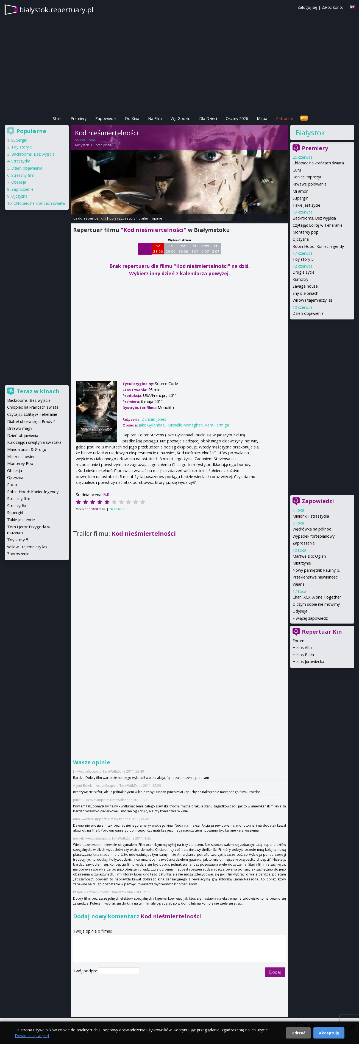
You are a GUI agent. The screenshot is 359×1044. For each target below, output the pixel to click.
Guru (297, 170)
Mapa (262, 118)
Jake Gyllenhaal (152, 425)
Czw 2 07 (205, 248)
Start (57, 118)
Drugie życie (304, 272)
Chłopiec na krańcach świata (318, 162)
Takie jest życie (306, 205)
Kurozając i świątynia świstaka (34, 442)
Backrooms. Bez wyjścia (314, 218)
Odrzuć (298, 1032)
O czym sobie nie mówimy (316, 604)
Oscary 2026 (237, 118)
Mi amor (300, 191)
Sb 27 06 (145, 248)
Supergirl (300, 198)
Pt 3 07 (215, 248)
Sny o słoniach (305, 293)
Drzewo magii (19, 428)
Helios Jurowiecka (308, 661)
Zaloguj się (307, 7)
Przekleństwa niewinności (315, 577)
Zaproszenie (304, 543)
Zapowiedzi (105, 118)
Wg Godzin (180, 118)
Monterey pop (306, 232)
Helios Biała (303, 654)
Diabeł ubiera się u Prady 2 (31, 421)
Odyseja (300, 611)
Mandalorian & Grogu (26, 449)
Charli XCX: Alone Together (317, 597)
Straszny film (22, 175)
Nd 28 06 (158, 248)
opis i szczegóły (122, 218)
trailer (143, 218)
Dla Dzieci (208, 118)
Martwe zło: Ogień (309, 556)
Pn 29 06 (171, 248)
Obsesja (18, 182)
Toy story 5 (303, 259)
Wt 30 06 (183, 248)
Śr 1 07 (195, 248)
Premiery (79, 118)
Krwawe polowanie (310, 184)
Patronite (284, 118)
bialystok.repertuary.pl (56, 10)
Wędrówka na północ (312, 529)
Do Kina (132, 118)
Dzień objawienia (308, 313)
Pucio (12, 484)
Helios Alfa (302, 647)
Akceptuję (329, 1032)
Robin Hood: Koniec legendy (318, 246)
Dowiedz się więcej (32, 1035)
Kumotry (300, 279)
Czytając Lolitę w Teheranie (318, 225)
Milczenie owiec (21, 456)
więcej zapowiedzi (312, 618)
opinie (157, 218)
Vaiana (299, 584)
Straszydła (20, 161)
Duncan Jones (101, 145)
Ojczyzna (301, 239)
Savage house (305, 286)
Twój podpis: (85, 970)
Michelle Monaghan (185, 425)
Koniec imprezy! (307, 176)
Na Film (155, 118)
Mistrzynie (302, 563)
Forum (298, 640)
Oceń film (116, 509)
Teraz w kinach (37, 391)
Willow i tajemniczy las (313, 300)
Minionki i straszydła (311, 516)
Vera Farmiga (217, 425)
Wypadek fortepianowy (314, 536)
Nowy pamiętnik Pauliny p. (316, 570)
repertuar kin (95, 218)
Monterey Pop (20, 463)
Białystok (310, 132)
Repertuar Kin (322, 631)
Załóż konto (333, 7)
